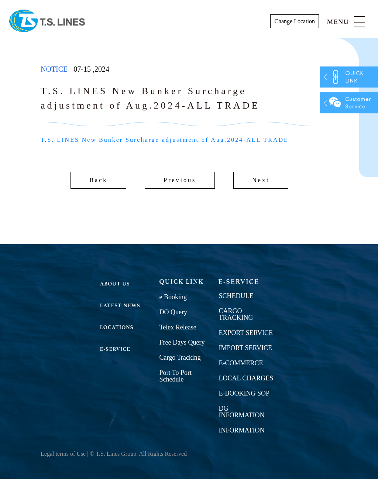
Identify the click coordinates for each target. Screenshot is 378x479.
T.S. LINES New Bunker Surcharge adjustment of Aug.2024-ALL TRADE (165, 140)
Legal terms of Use (63, 454)
